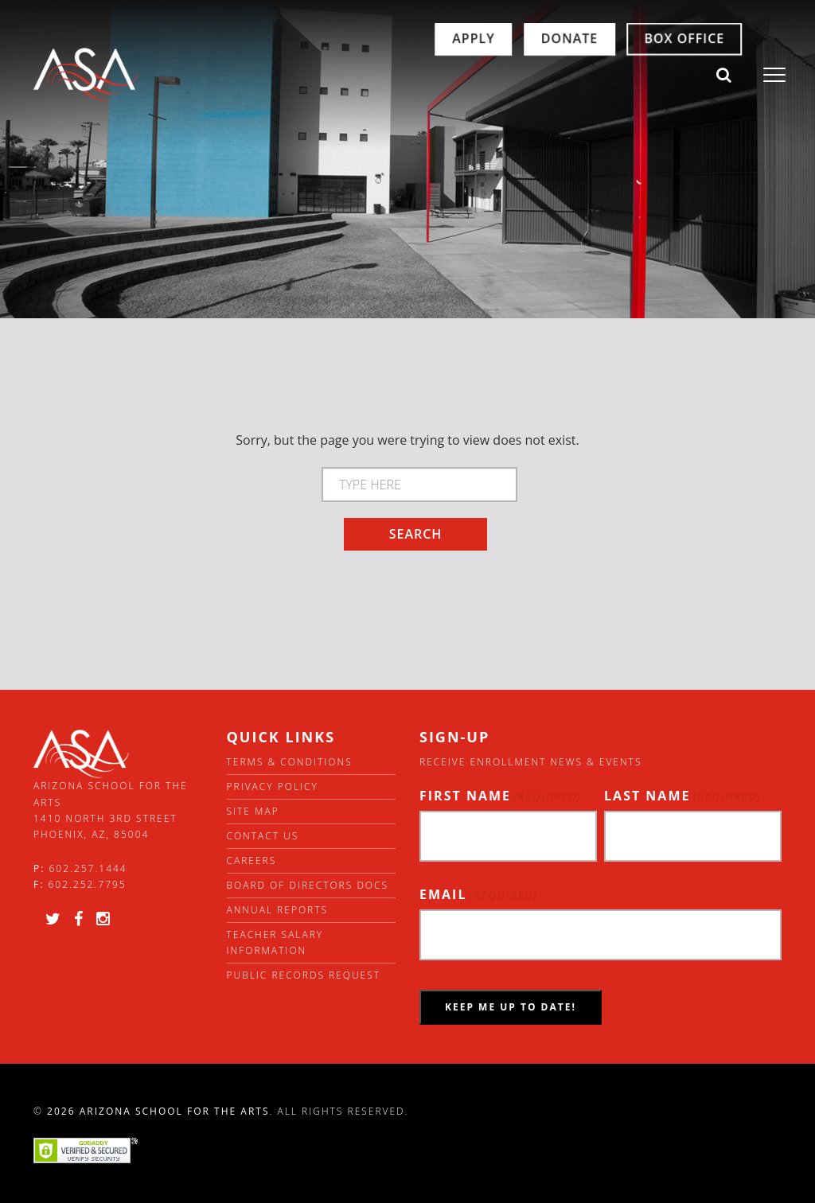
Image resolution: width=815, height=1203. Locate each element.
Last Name (683, 796)
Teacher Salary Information (275, 942)
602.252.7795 (87, 884)
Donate (506, 75)
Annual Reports (278, 910)
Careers (252, 860)
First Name (500, 796)
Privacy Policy (272, 786)
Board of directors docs (308, 885)
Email (478, 894)
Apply (409, 75)
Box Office (620, 75)
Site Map (253, 811)
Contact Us (263, 836)
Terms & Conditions (290, 762)
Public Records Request (304, 975)
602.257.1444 (88, 868)
